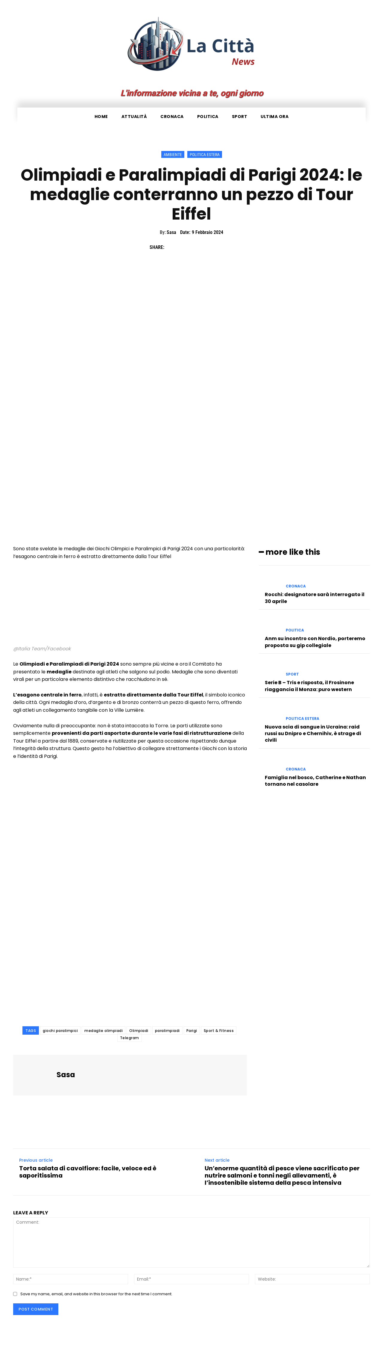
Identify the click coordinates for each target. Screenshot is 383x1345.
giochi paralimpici (60, 1030)
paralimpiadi (167, 1030)
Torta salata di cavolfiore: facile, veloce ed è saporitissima (87, 1172)
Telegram (129, 1037)
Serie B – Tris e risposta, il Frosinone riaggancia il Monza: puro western (309, 686)
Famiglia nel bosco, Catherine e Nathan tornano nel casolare (315, 781)
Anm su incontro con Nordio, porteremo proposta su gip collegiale (315, 642)
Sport (292, 674)
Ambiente (172, 154)
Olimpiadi (138, 1030)
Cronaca (296, 586)
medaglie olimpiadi (103, 1030)
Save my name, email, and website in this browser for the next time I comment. (96, 1294)
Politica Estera (204, 154)
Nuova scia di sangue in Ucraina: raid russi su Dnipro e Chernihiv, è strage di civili (313, 733)
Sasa (171, 232)
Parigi (191, 1030)
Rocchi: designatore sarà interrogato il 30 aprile (314, 598)
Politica (295, 630)
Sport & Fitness (219, 1030)
